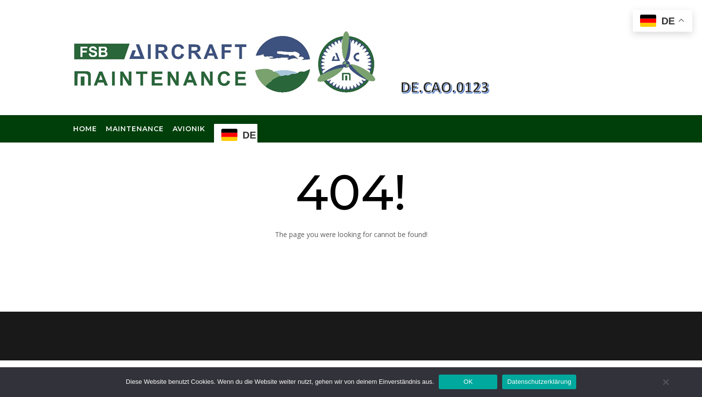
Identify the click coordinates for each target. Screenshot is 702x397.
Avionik (189, 129)
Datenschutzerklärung (539, 381)
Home (85, 129)
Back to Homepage (351, 257)
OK (468, 381)
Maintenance (135, 129)
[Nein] (665, 382)
